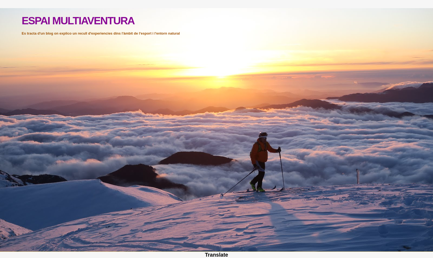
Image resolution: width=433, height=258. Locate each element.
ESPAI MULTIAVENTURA (78, 20)
